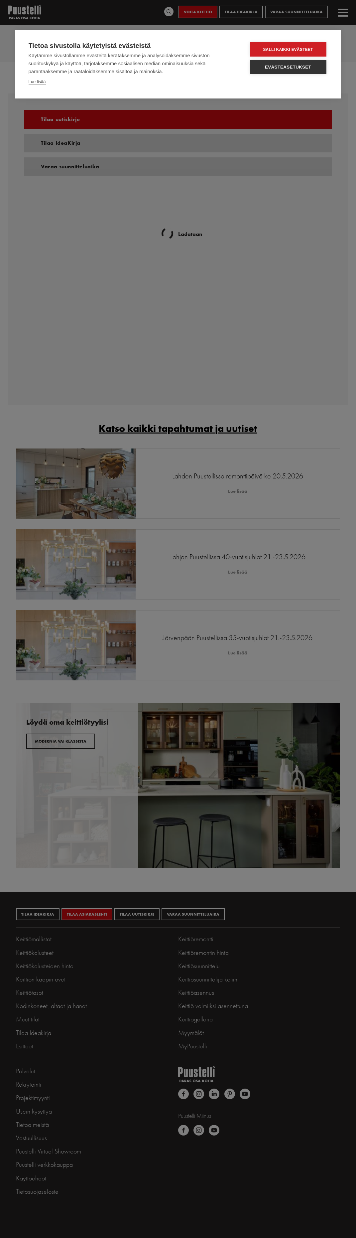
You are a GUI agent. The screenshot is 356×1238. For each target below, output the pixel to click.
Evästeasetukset (288, 67)
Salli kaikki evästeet (288, 49)
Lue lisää (37, 81)
